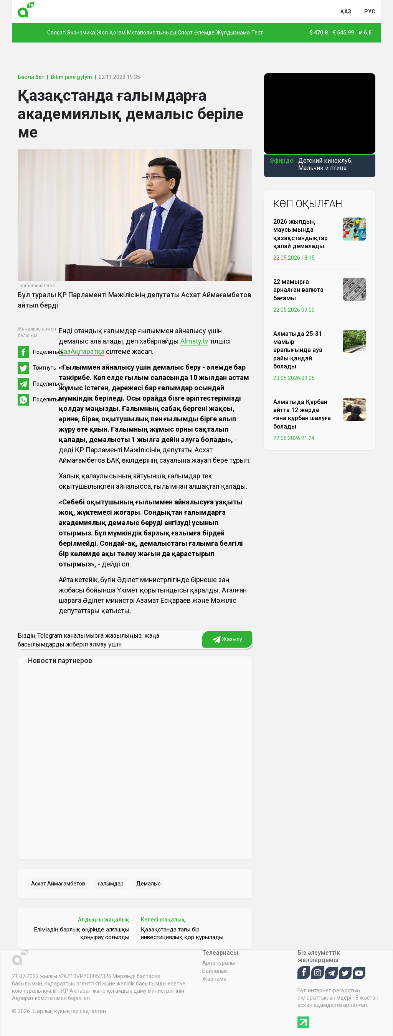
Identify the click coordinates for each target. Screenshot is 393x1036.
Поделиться (48, 352)
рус (369, 11)
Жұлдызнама (233, 32)
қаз (345, 11)
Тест (257, 32)
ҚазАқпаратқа (81, 351)
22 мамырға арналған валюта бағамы (298, 289)
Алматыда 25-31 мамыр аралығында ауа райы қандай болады (297, 350)
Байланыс (215, 971)
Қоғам (117, 32)
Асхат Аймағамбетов (58, 884)
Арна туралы (218, 963)
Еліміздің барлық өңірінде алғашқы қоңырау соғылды (81, 933)
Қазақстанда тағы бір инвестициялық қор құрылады (182, 933)
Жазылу (227, 639)
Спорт (185, 32)
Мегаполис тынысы (151, 32)
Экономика (81, 32)
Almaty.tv (194, 341)
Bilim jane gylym (71, 77)
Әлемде (204, 32)
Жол (102, 32)
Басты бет (31, 77)
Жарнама (214, 979)
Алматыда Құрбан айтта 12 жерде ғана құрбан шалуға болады (302, 414)
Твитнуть (44, 368)
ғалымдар (111, 884)
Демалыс (148, 884)
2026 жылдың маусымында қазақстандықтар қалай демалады (300, 234)
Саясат (56, 32)
